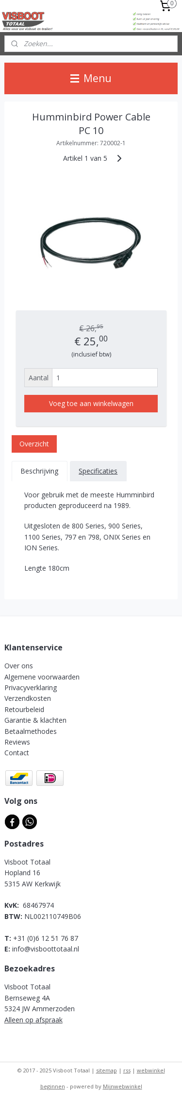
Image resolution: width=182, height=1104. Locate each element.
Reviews (17, 742)
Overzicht (34, 443)
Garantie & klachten (35, 720)
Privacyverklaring (30, 687)
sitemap (106, 1070)
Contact (16, 752)
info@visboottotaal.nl (45, 948)
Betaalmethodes (30, 731)
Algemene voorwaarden (42, 676)
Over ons (18, 665)
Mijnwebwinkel (122, 1086)
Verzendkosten (27, 698)
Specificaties (98, 471)
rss (127, 1070)
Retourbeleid (24, 709)
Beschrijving (39, 471)
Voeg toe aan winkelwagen (91, 403)
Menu (91, 78)
